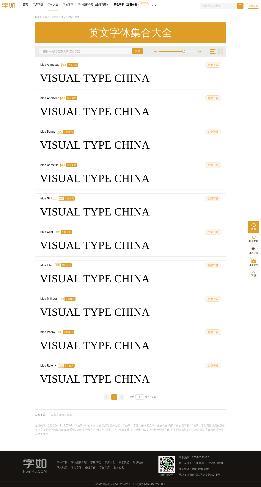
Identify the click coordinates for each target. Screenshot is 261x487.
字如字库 (68, 4)
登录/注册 (253, 5)
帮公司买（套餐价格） (127, 4)
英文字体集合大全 (70, 16)
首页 (25, 4)
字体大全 (53, 4)
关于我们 (124, 462)
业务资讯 (119, 467)
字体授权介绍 (79, 462)
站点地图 (138, 462)
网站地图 (62, 467)
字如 (45, 16)
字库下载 (38, 4)
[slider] (177, 51)
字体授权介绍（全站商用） (93, 4)
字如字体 (76, 467)
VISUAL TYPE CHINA (95, 78)
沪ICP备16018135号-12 (122, 484)
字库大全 (110, 462)
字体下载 (62, 462)
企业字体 (90, 467)
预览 (137, 51)
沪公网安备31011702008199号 (150, 484)
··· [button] (154, 5)
